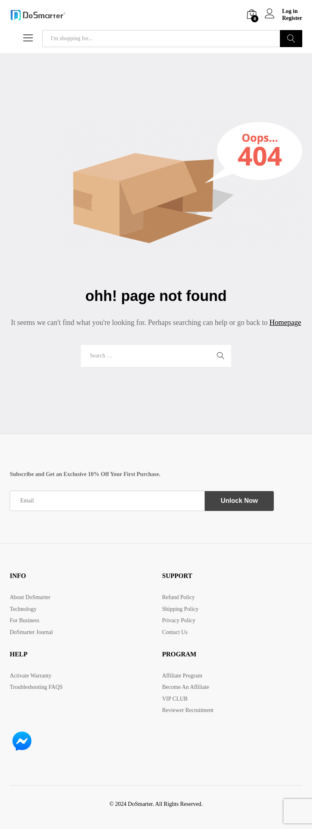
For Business (24, 620)
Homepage (285, 322)
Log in (281, 11)
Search (291, 38)
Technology (23, 609)
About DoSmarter (30, 597)
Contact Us (175, 632)
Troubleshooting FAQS (36, 687)
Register (292, 18)
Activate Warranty (30, 676)
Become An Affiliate (185, 687)
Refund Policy (178, 597)
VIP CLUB (175, 699)
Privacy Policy (178, 620)
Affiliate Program (182, 676)
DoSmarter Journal (31, 632)
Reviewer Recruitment (187, 710)
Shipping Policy (180, 609)
